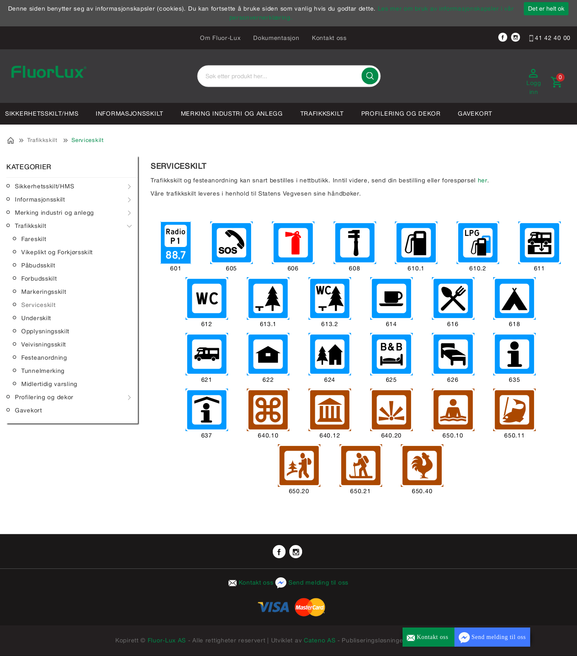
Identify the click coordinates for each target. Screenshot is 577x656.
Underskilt (36, 318)
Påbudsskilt (38, 265)
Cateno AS (319, 640)
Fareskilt (33, 239)
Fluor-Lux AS (167, 640)
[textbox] (288, 76)
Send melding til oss (311, 582)
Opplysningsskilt (45, 331)
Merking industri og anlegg (232, 113)
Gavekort (475, 113)
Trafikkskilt (322, 113)
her (482, 180)
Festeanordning (44, 357)
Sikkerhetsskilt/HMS (41, 113)
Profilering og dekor (401, 113)
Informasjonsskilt (129, 113)
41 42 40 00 (550, 37)
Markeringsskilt (43, 291)
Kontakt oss (329, 37)
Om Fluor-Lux (220, 37)
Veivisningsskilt (43, 344)
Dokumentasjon (276, 37)
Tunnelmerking (43, 370)
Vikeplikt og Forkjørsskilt (57, 252)
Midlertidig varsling (49, 384)
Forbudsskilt (39, 278)
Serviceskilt (87, 140)
